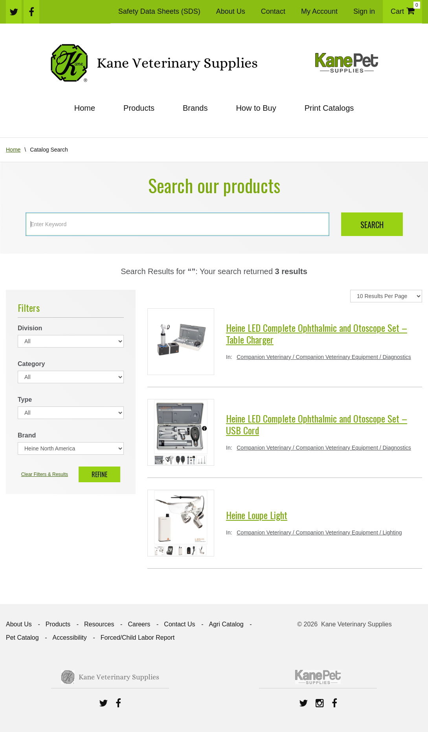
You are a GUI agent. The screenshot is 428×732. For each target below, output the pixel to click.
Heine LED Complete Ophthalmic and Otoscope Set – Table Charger (316, 333)
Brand (27, 435)
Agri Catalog (226, 624)
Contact (273, 11)
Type (25, 399)
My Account (319, 11)
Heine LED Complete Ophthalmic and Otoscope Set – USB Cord (316, 424)
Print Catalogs (329, 108)
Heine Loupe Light (256, 515)
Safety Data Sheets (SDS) (159, 11)
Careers (139, 624)
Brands (195, 108)
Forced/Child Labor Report (138, 637)
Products (138, 108)
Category (31, 364)
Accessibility (70, 637)
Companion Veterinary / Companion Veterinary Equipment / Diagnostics (324, 357)
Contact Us (179, 624)
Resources (99, 624)
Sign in (364, 11)
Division (30, 328)
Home (84, 108)
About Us (230, 11)
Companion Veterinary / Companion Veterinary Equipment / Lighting (319, 532)
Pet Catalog (22, 637)
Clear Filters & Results (44, 474)
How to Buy (256, 108)
